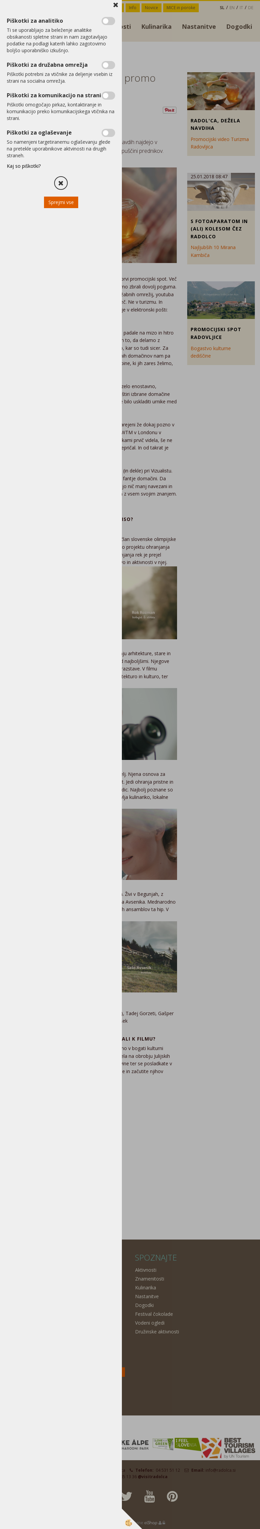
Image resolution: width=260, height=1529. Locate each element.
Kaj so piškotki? (24, 166)
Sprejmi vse (61, 202)
